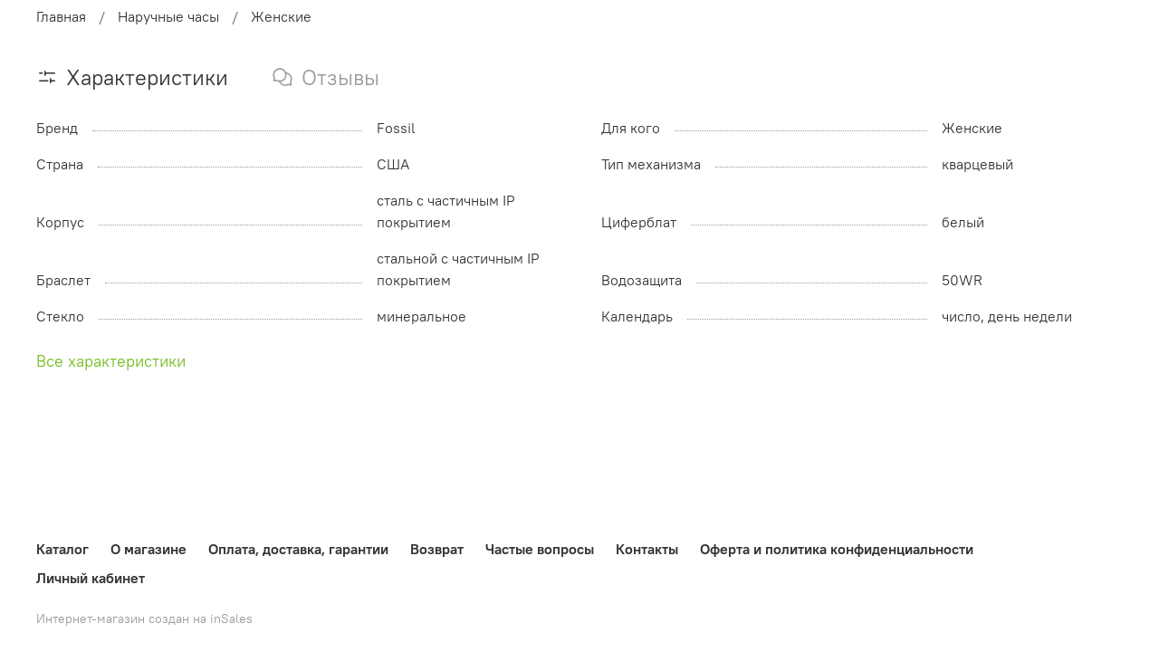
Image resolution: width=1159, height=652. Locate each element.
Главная (61, 16)
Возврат (437, 549)
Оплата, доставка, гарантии (298, 549)
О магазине (148, 549)
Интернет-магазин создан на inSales (144, 618)
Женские (281, 16)
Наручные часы (168, 16)
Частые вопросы (539, 549)
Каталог (62, 549)
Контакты (647, 549)
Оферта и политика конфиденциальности (836, 549)
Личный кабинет (90, 578)
